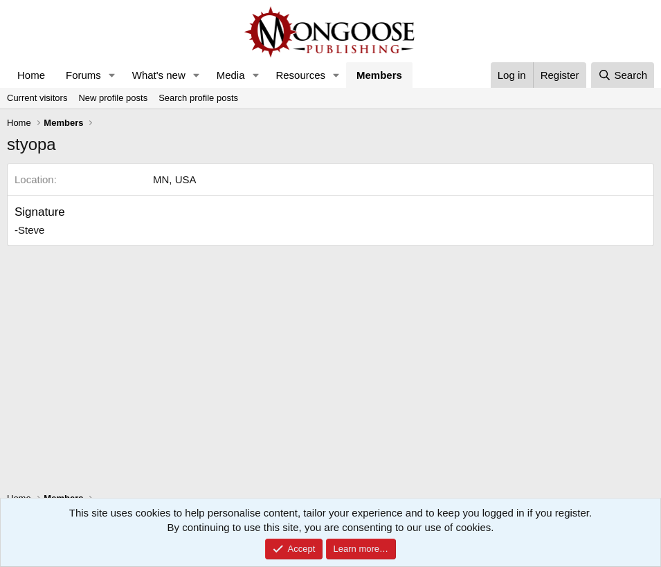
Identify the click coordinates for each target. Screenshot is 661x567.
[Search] (622, 75)
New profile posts (112, 98)
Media (231, 75)
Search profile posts (198, 98)
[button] (112, 75)
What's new (158, 75)
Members (379, 75)
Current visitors (37, 98)
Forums (83, 75)
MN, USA (175, 179)
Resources (300, 75)
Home (31, 75)
